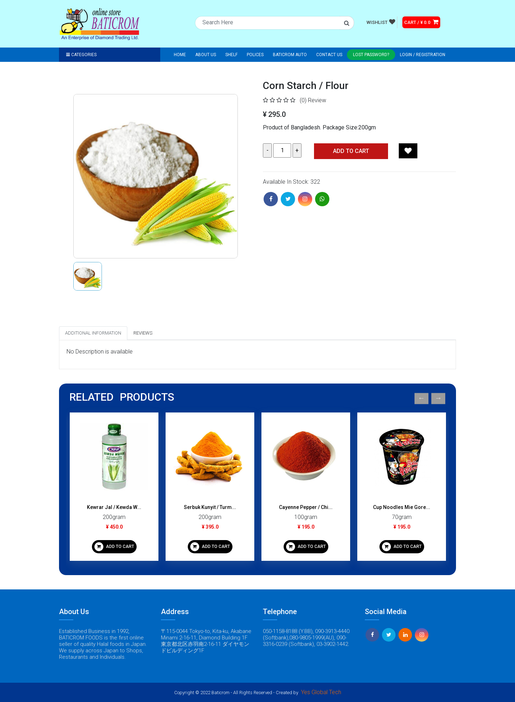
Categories (81, 54)
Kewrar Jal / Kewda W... (114, 507)
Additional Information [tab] (93, 333)
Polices (255, 54)
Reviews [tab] (142, 333)
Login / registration (422, 54)
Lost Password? (371, 54)
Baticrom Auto (290, 54)
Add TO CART (351, 151)
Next (438, 398)
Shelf (231, 54)
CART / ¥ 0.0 (421, 22)
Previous (421, 398)
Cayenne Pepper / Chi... (306, 507)
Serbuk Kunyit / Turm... (210, 507)
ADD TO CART (114, 546)
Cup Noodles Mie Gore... (401, 507)
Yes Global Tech (321, 692)
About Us (205, 54)
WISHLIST (381, 22)
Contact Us (329, 54)
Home (180, 54)
